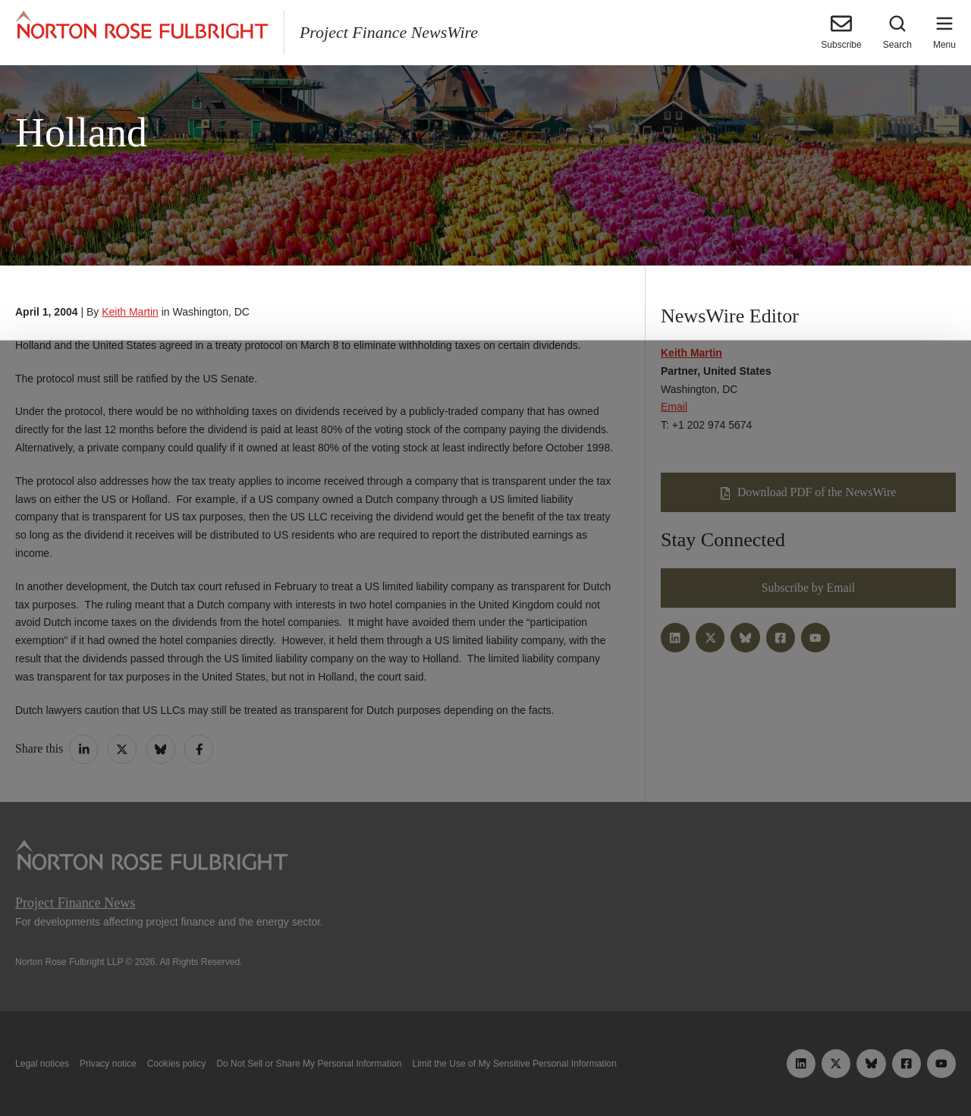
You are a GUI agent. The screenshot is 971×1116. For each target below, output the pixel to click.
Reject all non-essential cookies (671, 1069)
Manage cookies (485, 1069)
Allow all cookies (306, 1069)
